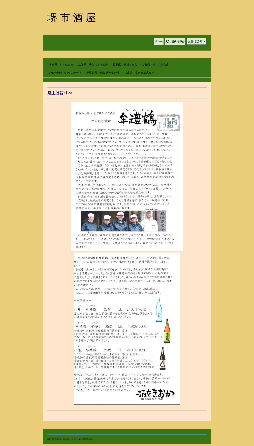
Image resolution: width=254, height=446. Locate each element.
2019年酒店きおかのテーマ (65, 73)
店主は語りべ (197, 42)
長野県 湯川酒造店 (125, 65)
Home (159, 42)
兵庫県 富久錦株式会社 (139, 73)
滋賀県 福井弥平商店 (155, 65)
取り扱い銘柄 (175, 42)
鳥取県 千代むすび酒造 (93, 65)
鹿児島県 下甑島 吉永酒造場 (102, 73)
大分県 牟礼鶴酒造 (61, 65)
